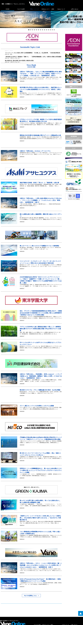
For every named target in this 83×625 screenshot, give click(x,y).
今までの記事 (21, 9)
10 (46, 29)
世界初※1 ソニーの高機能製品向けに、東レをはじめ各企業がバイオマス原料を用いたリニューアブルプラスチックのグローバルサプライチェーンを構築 (41, 470)
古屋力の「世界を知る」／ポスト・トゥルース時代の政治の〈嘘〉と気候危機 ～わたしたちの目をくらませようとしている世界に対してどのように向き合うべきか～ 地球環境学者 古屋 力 (41, 565)
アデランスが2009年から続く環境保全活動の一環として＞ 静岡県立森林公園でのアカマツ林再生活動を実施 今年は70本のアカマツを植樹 (40, 328)
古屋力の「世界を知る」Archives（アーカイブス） (35, 151)
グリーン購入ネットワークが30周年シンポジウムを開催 (37, 405)
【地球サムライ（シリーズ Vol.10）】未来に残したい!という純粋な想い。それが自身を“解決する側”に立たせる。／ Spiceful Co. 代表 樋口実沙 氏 (41, 517)
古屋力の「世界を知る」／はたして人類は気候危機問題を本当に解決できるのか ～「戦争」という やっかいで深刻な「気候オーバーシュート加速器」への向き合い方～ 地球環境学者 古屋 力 (41, 73)
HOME (7, 9)
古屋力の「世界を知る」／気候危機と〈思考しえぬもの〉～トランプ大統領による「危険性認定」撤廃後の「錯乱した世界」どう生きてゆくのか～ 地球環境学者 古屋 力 (41, 376)
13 (52, 29)
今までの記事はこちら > (31, 595)
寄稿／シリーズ (34, 9)
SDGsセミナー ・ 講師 (48, 9)
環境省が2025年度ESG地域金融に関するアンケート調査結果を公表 (40, 135)
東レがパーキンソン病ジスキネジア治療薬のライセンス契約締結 (39, 245)
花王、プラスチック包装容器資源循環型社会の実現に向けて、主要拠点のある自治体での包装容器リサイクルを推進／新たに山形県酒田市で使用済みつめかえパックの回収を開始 (41, 313)
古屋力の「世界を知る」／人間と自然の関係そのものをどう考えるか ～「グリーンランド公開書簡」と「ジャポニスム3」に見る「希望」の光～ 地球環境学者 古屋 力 (41, 200)
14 (54, 29)
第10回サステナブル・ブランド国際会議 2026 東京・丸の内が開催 (40, 390)
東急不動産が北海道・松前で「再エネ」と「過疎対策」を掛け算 (39, 182)
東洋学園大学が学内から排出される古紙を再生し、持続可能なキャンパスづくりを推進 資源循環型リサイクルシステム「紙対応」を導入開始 (41, 89)
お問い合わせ (74, 9)
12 (50, 29)
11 (48, 29)
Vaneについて (61, 9)
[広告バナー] (73, 34)
